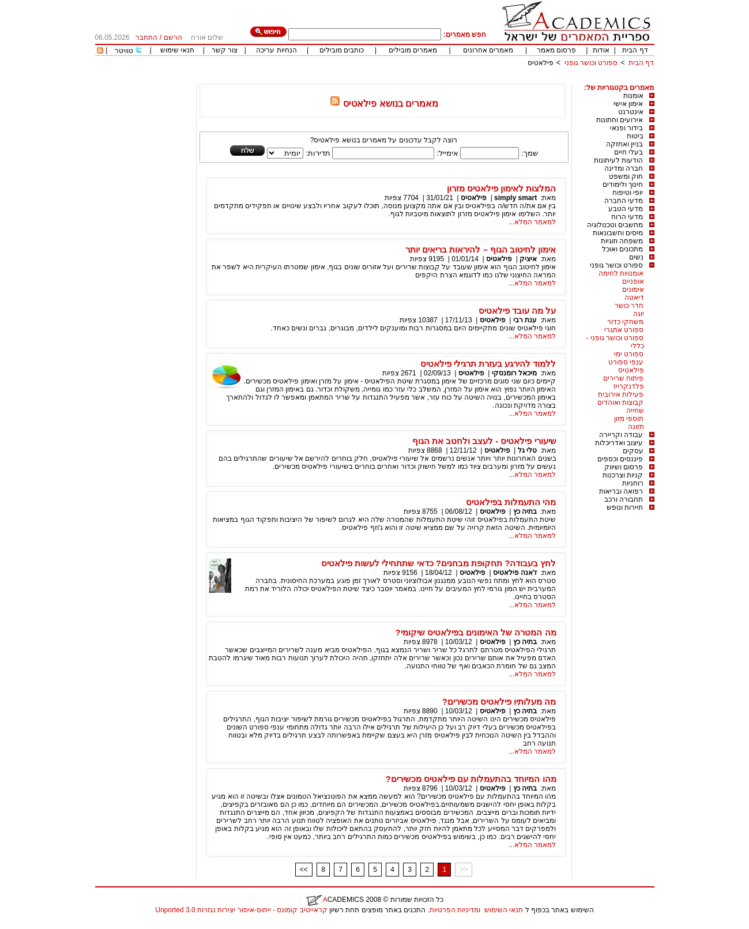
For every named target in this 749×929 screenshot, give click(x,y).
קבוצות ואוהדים (620, 402)
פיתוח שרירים (623, 378)
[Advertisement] (444, 79)
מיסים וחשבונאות (618, 233)
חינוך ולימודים (623, 184)
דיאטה (634, 298)
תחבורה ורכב (623, 499)
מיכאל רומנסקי (514, 373)
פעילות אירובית (620, 394)
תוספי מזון (628, 419)
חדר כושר (629, 306)
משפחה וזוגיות (622, 241)
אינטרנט (630, 112)
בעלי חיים (628, 152)
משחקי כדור (625, 322)
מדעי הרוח (627, 217)
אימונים (633, 289)
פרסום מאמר (556, 50)
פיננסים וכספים (620, 459)
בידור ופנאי (626, 128)
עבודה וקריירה (621, 435)
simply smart (515, 198)
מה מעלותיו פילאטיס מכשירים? (499, 701)
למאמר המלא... (532, 222)
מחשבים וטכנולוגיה (615, 225)
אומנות (633, 96)
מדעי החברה (623, 201)
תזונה (636, 427)
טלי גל (527, 450)
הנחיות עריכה (276, 50)
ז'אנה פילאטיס (515, 573)
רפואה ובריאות (621, 491)
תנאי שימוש (177, 50)
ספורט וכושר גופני (591, 63)
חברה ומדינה (623, 168)
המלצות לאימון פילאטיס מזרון (501, 188)
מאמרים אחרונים (488, 50)
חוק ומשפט (626, 176)
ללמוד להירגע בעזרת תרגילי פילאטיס (488, 363)
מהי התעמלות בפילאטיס (511, 502)
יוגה (638, 314)
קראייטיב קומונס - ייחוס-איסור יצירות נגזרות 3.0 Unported (241, 910)
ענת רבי (525, 320)
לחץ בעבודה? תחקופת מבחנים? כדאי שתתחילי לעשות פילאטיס (438, 563)
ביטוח (635, 136)
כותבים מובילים (341, 50)
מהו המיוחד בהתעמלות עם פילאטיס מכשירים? (471, 779)
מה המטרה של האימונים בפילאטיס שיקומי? (476, 632)
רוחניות (632, 483)
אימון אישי (628, 104)
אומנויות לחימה (621, 273)
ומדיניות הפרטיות (455, 910)
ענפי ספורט (625, 362)
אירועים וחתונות (619, 120)
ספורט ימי (628, 354)
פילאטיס (541, 63)
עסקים (633, 451)
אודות (601, 50)
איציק (528, 259)
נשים (636, 257)
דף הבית (635, 50)
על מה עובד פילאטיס (517, 310)
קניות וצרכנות (623, 475)
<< (304, 870)
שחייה (635, 411)
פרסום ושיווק (623, 467)
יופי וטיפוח (627, 193)
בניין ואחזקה (624, 144)
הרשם (173, 37)
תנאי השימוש (503, 910)
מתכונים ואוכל (622, 249)
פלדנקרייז (628, 386)
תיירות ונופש (625, 507)
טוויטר (124, 51)
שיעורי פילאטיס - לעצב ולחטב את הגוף (484, 441)
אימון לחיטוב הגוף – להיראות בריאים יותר (480, 249)
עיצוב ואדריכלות (619, 443)
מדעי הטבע (625, 209)
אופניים (633, 281)
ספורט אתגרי (623, 330)
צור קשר (225, 50)
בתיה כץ (525, 511)
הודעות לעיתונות (618, 160)
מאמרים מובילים (413, 50)
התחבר (146, 37)
